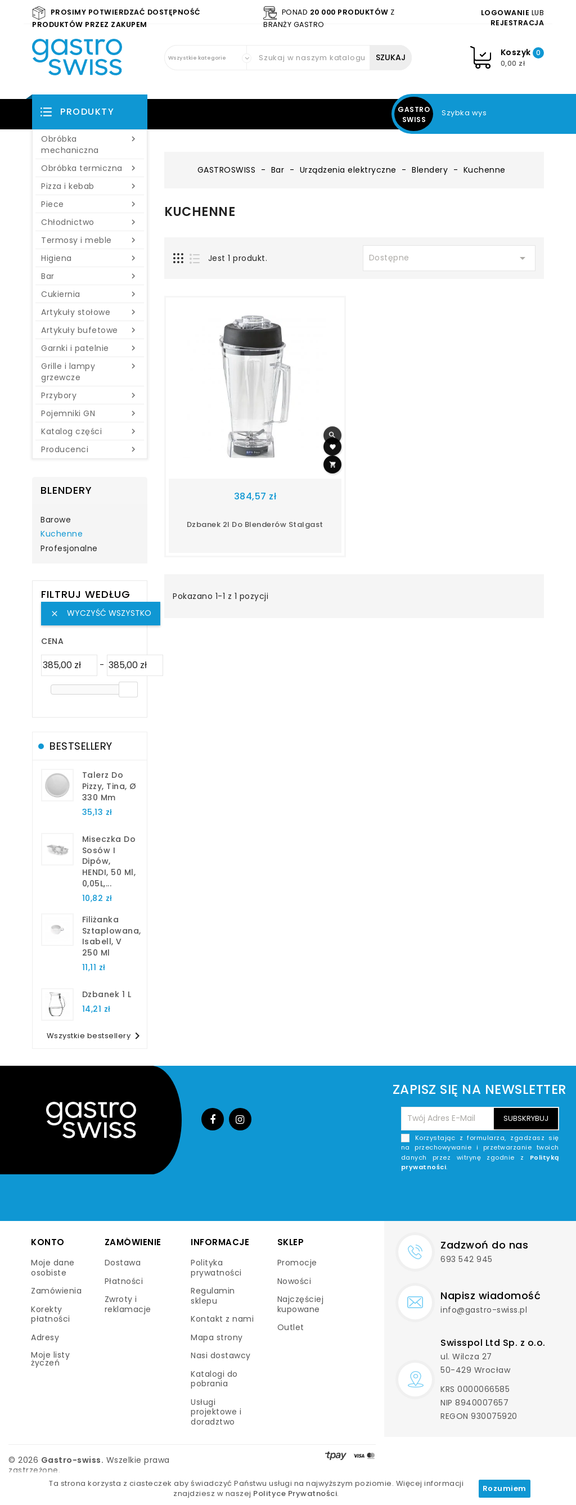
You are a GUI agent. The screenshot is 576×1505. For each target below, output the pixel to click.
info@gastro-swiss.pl (483, 1309)
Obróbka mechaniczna (89, 144)
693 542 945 (466, 1259)
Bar (89, 276)
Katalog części (89, 431)
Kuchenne (61, 534)
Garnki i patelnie (89, 348)
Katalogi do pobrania (214, 1379)
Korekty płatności (50, 1314)
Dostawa (123, 1262)
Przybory (89, 395)
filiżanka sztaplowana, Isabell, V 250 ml (111, 936)
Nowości (294, 1281)
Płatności (124, 1281)
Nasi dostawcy (221, 1355)
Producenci (89, 449)
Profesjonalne (69, 549)
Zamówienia (56, 1290)
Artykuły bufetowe (89, 330)
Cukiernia (89, 294)
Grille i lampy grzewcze (89, 372)
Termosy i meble (89, 240)
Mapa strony (217, 1337)
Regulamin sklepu (213, 1295)
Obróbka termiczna (89, 168)
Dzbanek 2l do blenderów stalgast (255, 524)
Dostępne (449, 258)
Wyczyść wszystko (100, 613)
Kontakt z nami (222, 1318)
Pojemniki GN (89, 413)
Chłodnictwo (89, 222)
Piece (89, 204)
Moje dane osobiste (53, 1267)
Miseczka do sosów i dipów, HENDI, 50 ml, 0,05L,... (109, 861)
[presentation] (473, 1199)
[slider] (128, 689)
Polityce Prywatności (295, 1493)
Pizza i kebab (89, 186)
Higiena (89, 258)
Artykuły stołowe (89, 312)
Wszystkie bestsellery (96, 1036)
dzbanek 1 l (107, 994)
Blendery (66, 490)
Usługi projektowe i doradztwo (216, 1411)
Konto (48, 1242)
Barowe (55, 520)
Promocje (297, 1262)
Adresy (45, 1337)
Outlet (290, 1327)
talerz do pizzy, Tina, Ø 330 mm (109, 786)
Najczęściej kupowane (300, 1304)
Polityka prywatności (216, 1267)
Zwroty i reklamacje (128, 1304)
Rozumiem (504, 1488)
